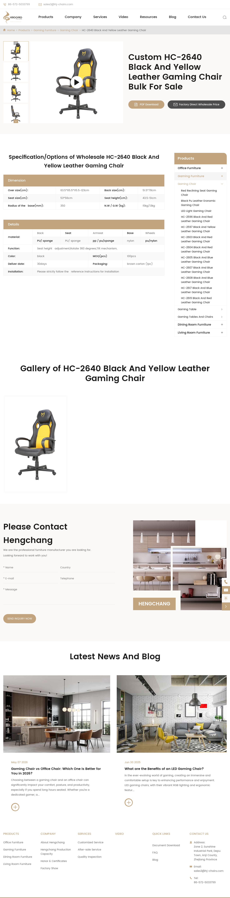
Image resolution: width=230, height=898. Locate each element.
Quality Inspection (89, 846)
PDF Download (146, 104)
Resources (148, 17)
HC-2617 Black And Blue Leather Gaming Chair (196, 290)
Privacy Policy (169, 892)
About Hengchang (53, 832)
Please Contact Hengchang (35, 523)
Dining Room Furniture (194, 324)
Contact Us (197, 17)
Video (123, 17)
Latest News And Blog (115, 646)
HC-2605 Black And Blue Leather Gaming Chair (197, 259)
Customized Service (90, 832)
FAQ (155, 842)
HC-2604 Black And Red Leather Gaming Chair (196, 249)
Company (73, 17)
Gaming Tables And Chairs (195, 317)
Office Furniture (189, 168)
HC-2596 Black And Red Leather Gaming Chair (196, 219)
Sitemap (146, 892)
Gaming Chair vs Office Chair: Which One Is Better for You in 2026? (56, 760)
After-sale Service (89, 839)
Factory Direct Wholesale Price (196, 104)
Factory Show (49, 857)
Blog (172, 17)
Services (100, 17)
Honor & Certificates (54, 850)
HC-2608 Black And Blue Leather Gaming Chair (197, 280)
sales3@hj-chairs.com (58, 4)
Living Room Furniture (194, 332)
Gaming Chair (69, 30)
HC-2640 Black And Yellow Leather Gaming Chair (114, 30)
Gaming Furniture (45, 30)
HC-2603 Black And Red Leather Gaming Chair (196, 239)
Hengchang (154, 593)
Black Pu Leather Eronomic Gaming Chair (198, 203)
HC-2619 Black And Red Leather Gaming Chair (196, 300)
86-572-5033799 (19, 4)
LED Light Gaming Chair (196, 211)
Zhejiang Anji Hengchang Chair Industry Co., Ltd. (51, 892)
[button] (16, 43)
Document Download (166, 834)
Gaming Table (187, 309)
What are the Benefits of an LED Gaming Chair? (164, 758)
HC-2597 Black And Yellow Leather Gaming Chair (198, 229)
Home (11, 30)
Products (45, 17)
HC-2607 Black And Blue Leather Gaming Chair (197, 270)
